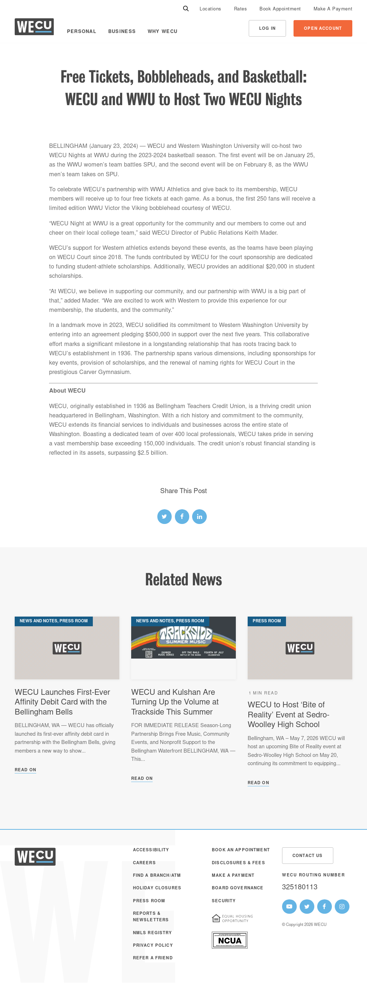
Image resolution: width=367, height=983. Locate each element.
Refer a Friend (153, 958)
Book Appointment (280, 9)
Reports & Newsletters (151, 917)
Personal (81, 31)
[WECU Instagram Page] (342, 906)
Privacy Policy (153, 946)
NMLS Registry (152, 933)
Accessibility (151, 850)
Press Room (149, 901)
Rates (240, 9)
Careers (144, 863)
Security (224, 901)
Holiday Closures (157, 888)
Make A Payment (333, 9)
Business (122, 31)
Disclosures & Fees (238, 863)
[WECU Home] (34, 28)
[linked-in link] (199, 516)
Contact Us (307, 856)
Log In (267, 29)
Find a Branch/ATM (157, 876)
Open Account (323, 29)
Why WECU (162, 31)
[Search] (186, 9)
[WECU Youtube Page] (289, 906)
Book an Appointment (241, 850)
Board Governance (237, 888)
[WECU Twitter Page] (307, 906)
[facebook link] (182, 516)
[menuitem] (210, 9)
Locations (210, 9)
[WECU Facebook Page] (324, 906)
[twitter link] (164, 516)
